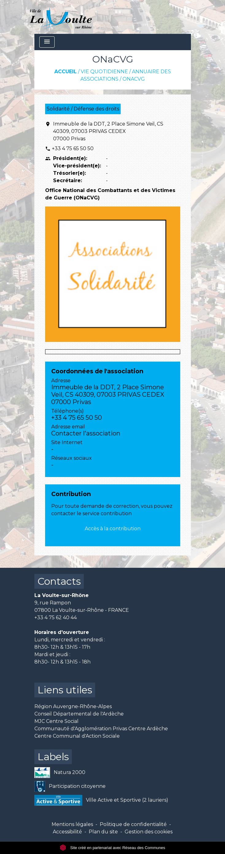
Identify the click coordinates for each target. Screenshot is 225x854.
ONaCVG (133, 79)
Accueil (65, 71)
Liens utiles (64, 690)
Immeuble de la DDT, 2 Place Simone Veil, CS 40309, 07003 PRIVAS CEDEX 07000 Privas (108, 131)
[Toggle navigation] (47, 42)
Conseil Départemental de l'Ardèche (79, 714)
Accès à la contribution (113, 528)
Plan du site (103, 832)
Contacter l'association (85, 433)
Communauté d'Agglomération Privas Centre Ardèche (101, 729)
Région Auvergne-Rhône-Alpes (73, 706)
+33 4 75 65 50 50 (73, 148)
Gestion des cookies (149, 832)
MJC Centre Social (56, 721)
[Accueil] (61, 17)
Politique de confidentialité (133, 824)
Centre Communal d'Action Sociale (77, 736)
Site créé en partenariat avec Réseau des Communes (112, 847)
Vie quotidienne (104, 71)
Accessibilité (67, 832)
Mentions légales (72, 824)
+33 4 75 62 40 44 (55, 617)
